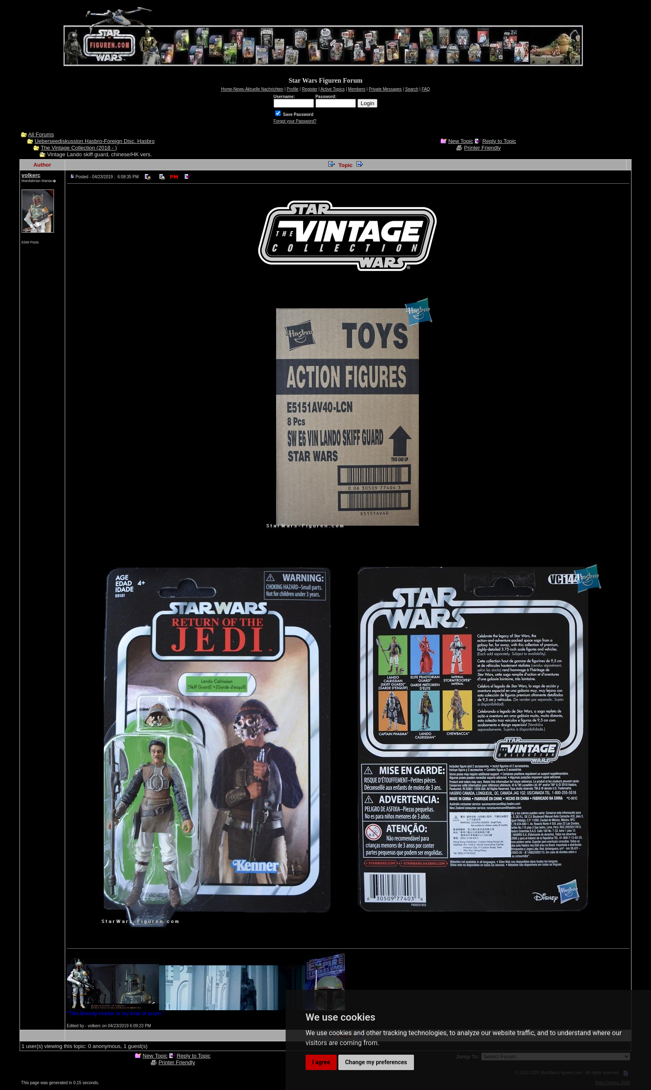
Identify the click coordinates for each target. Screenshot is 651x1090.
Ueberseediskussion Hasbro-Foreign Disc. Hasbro (94, 141)
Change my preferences (376, 1062)
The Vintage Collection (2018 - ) (79, 148)
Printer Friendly (482, 148)
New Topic (460, 141)
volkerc (31, 175)
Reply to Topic (499, 141)
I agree (321, 1062)
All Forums (41, 134)
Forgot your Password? (295, 121)
